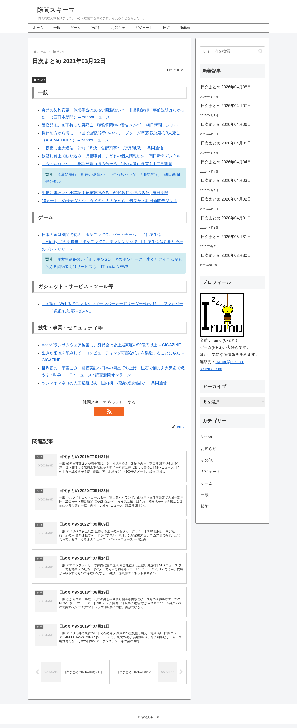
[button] (260, 51)
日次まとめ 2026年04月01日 (226, 218)
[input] (232, 51)
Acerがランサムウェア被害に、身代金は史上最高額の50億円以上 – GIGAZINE (111, 345)
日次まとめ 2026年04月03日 (226, 180)
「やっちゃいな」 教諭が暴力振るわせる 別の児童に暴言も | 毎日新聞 (107, 164)
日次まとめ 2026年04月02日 (226, 199)
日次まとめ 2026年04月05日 (226, 143)
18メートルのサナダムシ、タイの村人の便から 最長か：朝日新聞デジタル (109, 201)
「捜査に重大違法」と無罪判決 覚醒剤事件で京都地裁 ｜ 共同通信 (102, 148)
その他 (39, 79)
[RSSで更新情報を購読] (109, 411)
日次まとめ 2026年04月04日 (226, 162)
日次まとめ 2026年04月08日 (226, 87)
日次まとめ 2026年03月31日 (226, 237)
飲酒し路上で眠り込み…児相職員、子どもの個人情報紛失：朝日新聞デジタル (111, 156)
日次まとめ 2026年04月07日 (226, 105)
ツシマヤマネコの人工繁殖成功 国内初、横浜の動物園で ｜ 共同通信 (104, 383)
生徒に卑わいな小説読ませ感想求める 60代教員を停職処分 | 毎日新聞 (105, 193)
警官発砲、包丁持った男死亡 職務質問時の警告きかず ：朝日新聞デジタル (110, 125)
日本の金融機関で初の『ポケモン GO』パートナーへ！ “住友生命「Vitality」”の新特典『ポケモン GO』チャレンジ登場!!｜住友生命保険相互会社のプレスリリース (112, 242)
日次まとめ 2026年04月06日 (226, 124)
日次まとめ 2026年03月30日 (226, 255)
